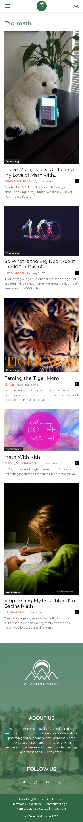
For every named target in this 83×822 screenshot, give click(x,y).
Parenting (12, 161)
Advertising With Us (31, 799)
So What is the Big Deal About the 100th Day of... (39, 264)
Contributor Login (56, 804)
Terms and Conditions (27, 804)
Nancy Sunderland (20, 463)
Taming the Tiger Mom (31, 378)
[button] (7, 6)
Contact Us (54, 799)
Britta (9, 384)
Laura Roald (14, 612)
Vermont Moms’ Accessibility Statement (41, 808)
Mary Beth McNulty (20, 181)
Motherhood (13, 449)
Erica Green (14, 273)
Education (12, 253)
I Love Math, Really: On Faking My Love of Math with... (39, 172)
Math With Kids (22, 457)
